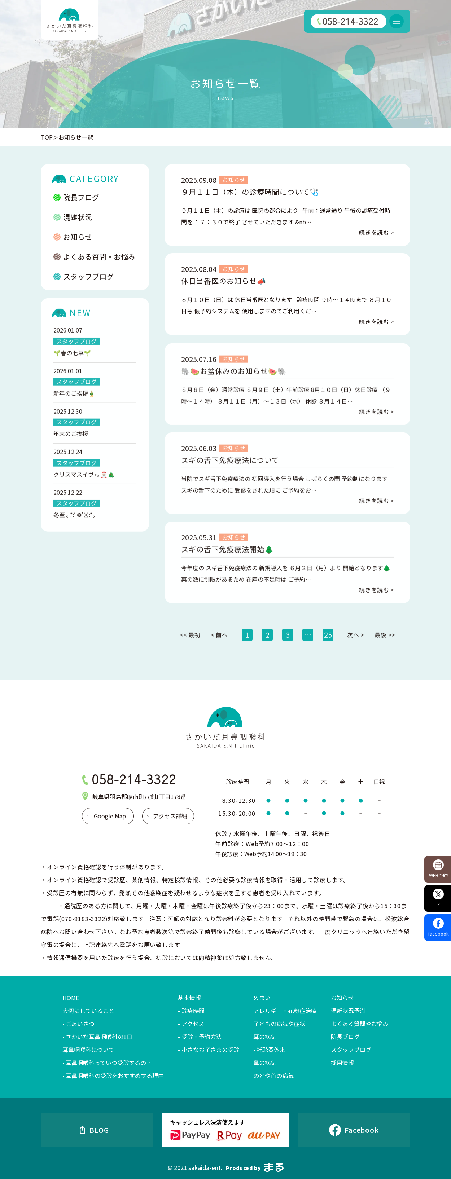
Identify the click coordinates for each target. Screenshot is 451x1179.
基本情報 (189, 997)
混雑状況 (72, 217)
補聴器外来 (271, 1049)
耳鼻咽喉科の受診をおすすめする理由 (115, 1075)
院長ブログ (76, 197)
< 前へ (219, 643)
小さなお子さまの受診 (210, 1049)
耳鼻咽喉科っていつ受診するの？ (109, 1062)
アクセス (192, 1023)
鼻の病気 (264, 1062)
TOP (47, 137)
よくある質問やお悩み (360, 1023)
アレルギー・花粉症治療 (285, 1010)
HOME (70, 997)
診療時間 (193, 1010)
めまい (262, 997)
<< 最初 (190, 643)
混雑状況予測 (348, 1010)
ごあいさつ (80, 1023)
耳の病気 (264, 1036)
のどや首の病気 (273, 1075)
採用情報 (342, 1062)
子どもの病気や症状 (279, 1023)
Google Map (110, 815)
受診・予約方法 (201, 1036)
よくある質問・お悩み (94, 257)
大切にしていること (88, 1010)
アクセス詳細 (170, 815)
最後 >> (385, 643)
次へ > (355, 643)
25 (328, 643)
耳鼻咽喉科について (88, 1049)
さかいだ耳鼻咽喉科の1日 (99, 1036)
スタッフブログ (83, 277)
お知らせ (72, 237)
